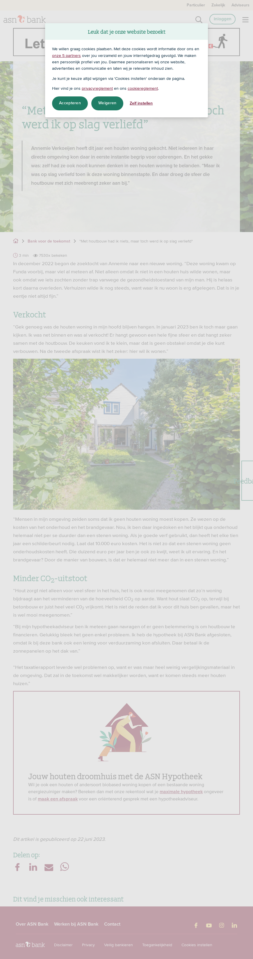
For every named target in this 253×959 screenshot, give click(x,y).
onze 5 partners (66, 55)
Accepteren (70, 103)
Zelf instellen (141, 103)
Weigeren (107, 103)
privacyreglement (97, 88)
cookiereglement (143, 88)
